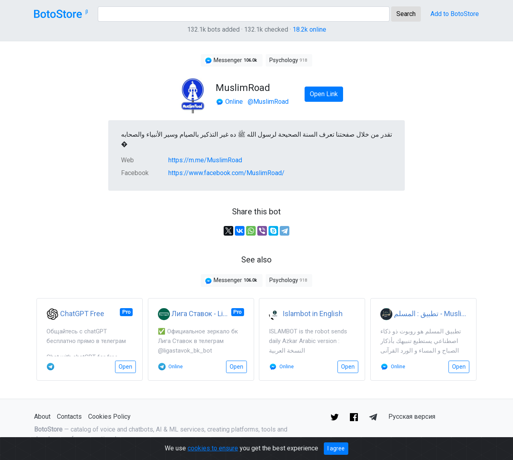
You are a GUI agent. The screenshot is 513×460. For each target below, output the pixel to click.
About (42, 416)
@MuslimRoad (268, 101)
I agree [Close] (336, 448)
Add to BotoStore (454, 14)
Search (406, 14)
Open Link (324, 94)
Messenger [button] (231, 60)
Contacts (69, 416)
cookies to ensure (213, 448)
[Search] (244, 14)
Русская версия (411, 416)
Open (125, 366)
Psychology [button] (289, 60)
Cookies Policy (109, 416)
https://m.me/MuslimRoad (205, 160)
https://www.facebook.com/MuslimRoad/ (226, 173)
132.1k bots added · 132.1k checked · (256, 29)
